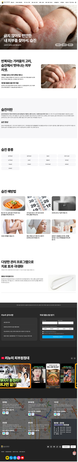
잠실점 (64, 328)
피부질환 (62, 2)
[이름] (50, 323)
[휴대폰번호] (65, 323)
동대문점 (51, 328)
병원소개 (12, 2)
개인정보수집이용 (48, 331)
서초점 (58, 328)
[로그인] (75, 2)
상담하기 (64, 44)
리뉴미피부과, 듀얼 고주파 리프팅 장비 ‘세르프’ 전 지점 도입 (17, 331)
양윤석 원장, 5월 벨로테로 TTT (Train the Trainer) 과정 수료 (18, 336)
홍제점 (45, 328)
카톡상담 (58, 44)
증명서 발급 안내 (22, 451)
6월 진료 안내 (7, 322)
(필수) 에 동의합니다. (50, 331)
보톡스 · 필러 (41, 2)
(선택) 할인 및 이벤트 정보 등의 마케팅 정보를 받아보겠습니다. (54, 333)
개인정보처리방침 (8, 451)
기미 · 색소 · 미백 (27, 2)
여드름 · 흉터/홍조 (19, 2)
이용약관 (2, 451)
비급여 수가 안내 (15, 451)
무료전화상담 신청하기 (58, 337)
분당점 (70, 328)
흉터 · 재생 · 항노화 (49, 2)
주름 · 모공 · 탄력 (34, 2)
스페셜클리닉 (56, 2)
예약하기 (70, 44)
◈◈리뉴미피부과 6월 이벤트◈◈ (11, 327)
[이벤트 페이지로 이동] (74, 453)
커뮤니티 (67, 2)
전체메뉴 (72, 2)
